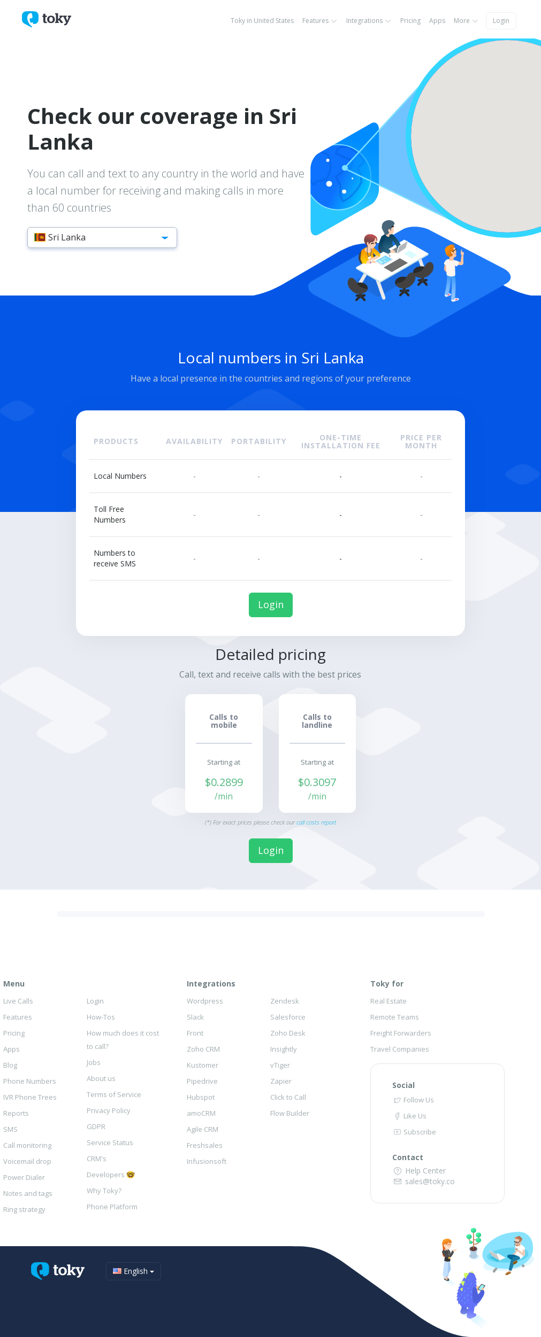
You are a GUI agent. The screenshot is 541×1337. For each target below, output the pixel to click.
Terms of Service (114, 1094)
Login (501, 20)
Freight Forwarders (400, 1033)
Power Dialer (24, 1177)
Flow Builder (289, 1113)
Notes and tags (27, 1193)
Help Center (419, 1170)
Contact (407, 1157)
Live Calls (18, 1001)
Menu (14, 983)
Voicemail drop (27, 1161)
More (466, 20)
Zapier (281, 1081)
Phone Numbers (29, 1081)
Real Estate (388, 1001)
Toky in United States (262, 20)
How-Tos (101, 1017)
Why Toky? (104, 1190)
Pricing (410, 20)
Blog (10, 1065)
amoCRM (201, 1113)
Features (320, 20)
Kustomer (202, 1065)
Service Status (110, 1142)
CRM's (96, 1158)
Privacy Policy (109, 1110)
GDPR (96, 1126)
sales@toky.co (423, 1181)
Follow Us (413, 1100)
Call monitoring (27, 1145)
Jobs (94, 1062)
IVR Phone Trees (30, 1097)
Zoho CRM (203, 1049)
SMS (10, 1129)
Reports (16, 1113)
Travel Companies (399, 1049)
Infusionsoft (206, 1161)
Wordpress (205, 1001)
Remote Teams (394, 1017)
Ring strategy (24, 1209)
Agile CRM (202, 1129)
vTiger (280, 1065)
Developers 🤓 (111, 1174)
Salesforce (288, 1017)
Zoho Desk (288, 1033)
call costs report (316, 822)
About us (101, 1078)
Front (195, 1033)
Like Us (409, 1116)
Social (403, 1085)
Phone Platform (112, 1206)
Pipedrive (202, 1081)
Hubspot (201, 1097)
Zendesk (284, 1001)
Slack (195, 1017)
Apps (437, 20)
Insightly (283, 1049)
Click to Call (288, 1097)
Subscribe (414, 1132)
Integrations (369, 20)
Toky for (386, 983)
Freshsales (205, 1145)
